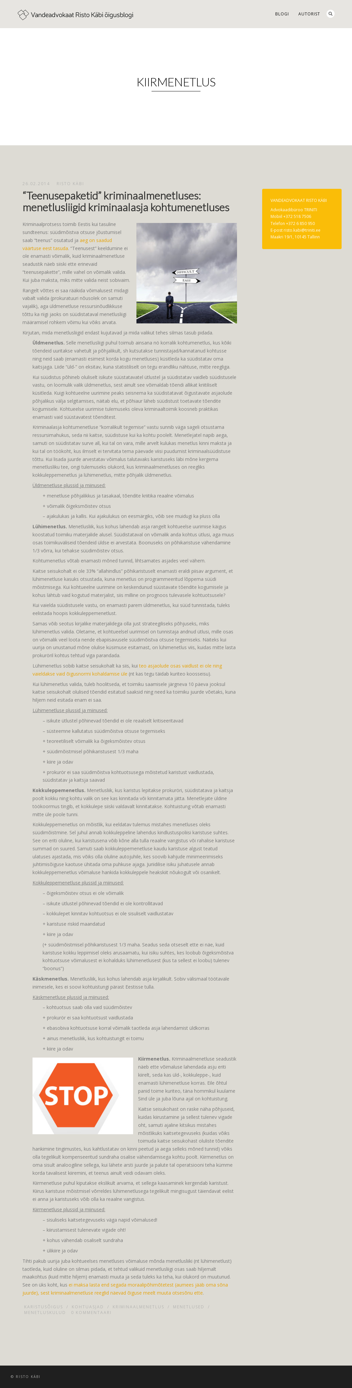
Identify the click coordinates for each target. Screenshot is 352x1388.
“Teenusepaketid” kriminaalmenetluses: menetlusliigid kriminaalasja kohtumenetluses (125, 201)
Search (331, 14)
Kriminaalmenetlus (138, 1307)
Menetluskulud (45, 1312)
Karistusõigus (43, 1307)
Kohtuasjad (88, 1307)
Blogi (282, 14)
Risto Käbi (70, 183)
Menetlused (188, 1307)
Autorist (309, 14)
